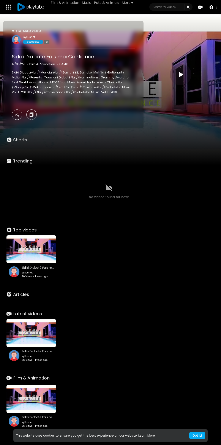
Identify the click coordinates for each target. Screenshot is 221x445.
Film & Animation (65, 2)
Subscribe (33, 42)
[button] (213, 7)
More (127, 2)
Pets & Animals (106, 2)
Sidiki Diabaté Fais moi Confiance (53, 56)
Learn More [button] (146, 435)
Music (86, 2)
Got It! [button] (197, 435)
